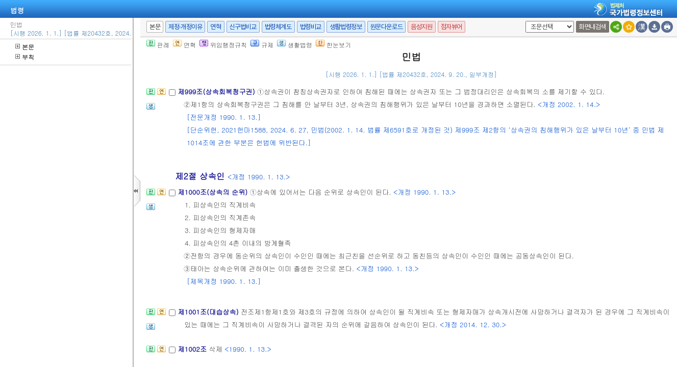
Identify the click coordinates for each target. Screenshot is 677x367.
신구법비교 (243, 27)
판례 (157, 44)
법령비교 (310, 27)
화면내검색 (592, 27)
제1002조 (193, 349)
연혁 (215, 27)
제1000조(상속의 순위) (213, 192)
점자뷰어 (451, 27)
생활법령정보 (346, 27)
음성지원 (421, 27)
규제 (261, 44)
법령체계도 (278, 27)
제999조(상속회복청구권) (217, 91)
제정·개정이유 (185, 27)
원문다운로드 (386, 27)
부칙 (24, 57)
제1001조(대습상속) (209, 312)
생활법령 (294, 44)
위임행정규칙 (223, 44)
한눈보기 (333, 44)
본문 (24, 46)
